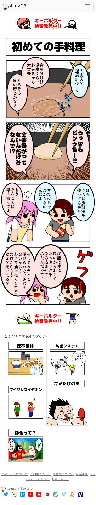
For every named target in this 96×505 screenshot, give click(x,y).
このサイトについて (14, 474)
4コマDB (14, 7)
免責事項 (81, 474)
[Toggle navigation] (88, 6)
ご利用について (40, 474)
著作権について (63, 474)
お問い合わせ (60, 479)
